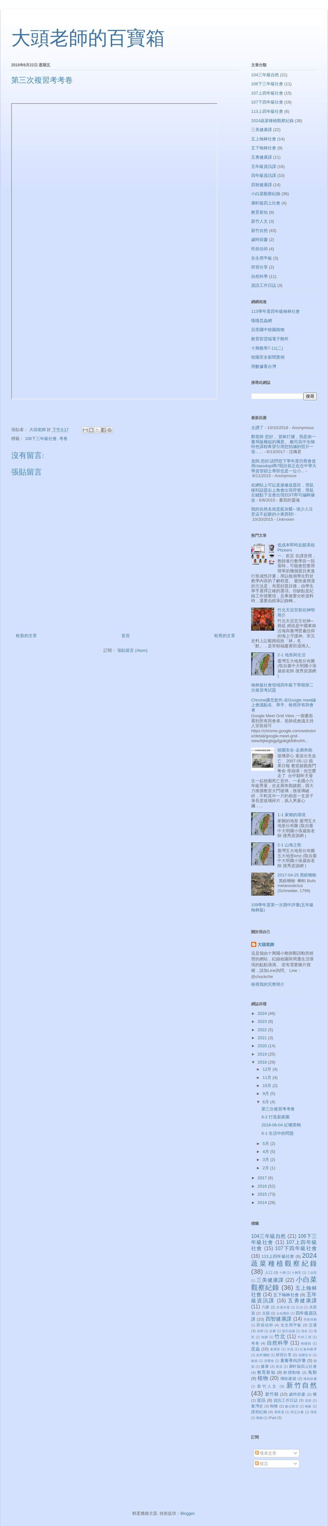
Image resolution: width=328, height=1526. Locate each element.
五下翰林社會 (263, 147)
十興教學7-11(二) (267, 348)
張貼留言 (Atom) (132, 650)
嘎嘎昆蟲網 (261, 320)
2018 (263, 1062)
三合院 (312, 1272)
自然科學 (259, 276)
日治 (299, 1307)
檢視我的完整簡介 (267, 984)
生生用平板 (261, 258)
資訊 (261, 1400)
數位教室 (292, 1406)
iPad (272, 1417)
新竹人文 (259, 221)
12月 (268, 1069)
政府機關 (262, 1355)
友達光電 (283, 1307)
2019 (263, 1054)
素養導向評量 (293, 1360)
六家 (266, 1307)
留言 (261, 1463)
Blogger (187, 1513)
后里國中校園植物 (267, 329)
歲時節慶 (259, 239)
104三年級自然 (265, 74)
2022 (263, 1029)
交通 (313, 1325)
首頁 (125, 635)
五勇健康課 (261, 157)
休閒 (260, 1331)
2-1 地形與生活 (291, 654)
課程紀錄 (259, 1412)
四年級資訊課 (263, 175)
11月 (268, 1077)
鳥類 (312, 1372)
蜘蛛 (274, 1406)
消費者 (269, 1361)
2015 (263, 1194)
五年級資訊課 (263, 166)
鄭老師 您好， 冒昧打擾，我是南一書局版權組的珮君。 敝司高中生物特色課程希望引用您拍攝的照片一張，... (283, 444)
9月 (266, 1093)
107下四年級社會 (267, 102)
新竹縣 (272, 1394)
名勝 (272, 1331)
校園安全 (305, 1355)
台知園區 (283, 1313)
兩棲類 (306, 1343)
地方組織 (288, 1331)
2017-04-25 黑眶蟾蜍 (296, 875)
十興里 (296, 1272)
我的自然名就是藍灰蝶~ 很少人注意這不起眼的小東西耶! (282, 512)
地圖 (264, 1337)
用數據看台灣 (263, 366)
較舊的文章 (224, 635)
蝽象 (308, 1406)
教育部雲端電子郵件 (270, 338)
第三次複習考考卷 (278, 1109)
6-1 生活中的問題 (277, 1133)
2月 (266, 1167)
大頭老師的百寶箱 (88, 38)
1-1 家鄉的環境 (291, 814)
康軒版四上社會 (265, 203)
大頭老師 (266, 944)
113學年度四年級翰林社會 (275, 311)
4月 (266, 1151)
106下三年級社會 (41, 438)
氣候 (254, 1361)
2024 (263, 1013)
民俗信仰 (259, 248)
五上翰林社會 (263, 139)
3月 (266, 1159)
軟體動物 (291, 1372)
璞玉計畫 (297, 1412)
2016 (263, 1186)
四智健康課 (261, 184)
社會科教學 (308, 1349)
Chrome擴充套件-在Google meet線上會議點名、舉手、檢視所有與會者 (283, 705)
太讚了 (257, 427)
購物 (259, 1418)
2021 (263, 1037)
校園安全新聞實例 (267, 357)
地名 (304, 1331)
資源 (308, 1400)
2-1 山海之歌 (289, 844)
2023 (263, 1021)
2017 (263, 1177)
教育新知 (259, 212)
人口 (269, 1272)
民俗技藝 (310, 1319)
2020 (263, 1045)
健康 (265, 1366)
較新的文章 (26, 635)
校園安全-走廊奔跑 (294, 750)
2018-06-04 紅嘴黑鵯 (280, 1125)
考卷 (63, 438)
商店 (279, 1366)
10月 (268, 1085)
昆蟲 (255, 1349)
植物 (263, 1378)
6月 (266, 1101)
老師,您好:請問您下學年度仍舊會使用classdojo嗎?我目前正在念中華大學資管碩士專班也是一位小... (283, 466)
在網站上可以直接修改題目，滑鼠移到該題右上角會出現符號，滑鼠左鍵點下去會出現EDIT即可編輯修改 (283, 492)
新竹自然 (259, 230)
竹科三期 (305, 1337)
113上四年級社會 (267, 111)
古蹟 (266, 1313)
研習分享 (259, 267)
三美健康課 (261, 129)
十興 (282, 1272)
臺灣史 (257, 1406)
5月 (266, 1143)
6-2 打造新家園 (275, 1117)
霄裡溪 (279, 1412)
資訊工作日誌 (263, 285)
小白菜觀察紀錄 (265, 193)
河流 (290, 1349)
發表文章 (266, 1453)
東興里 (275, 1349)
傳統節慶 (310, 1379)
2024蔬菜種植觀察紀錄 (272, 120)
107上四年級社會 (267, 93)
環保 (313, 1412)
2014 (263, 1202)
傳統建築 (288, 1378)
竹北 (280, 1336)
